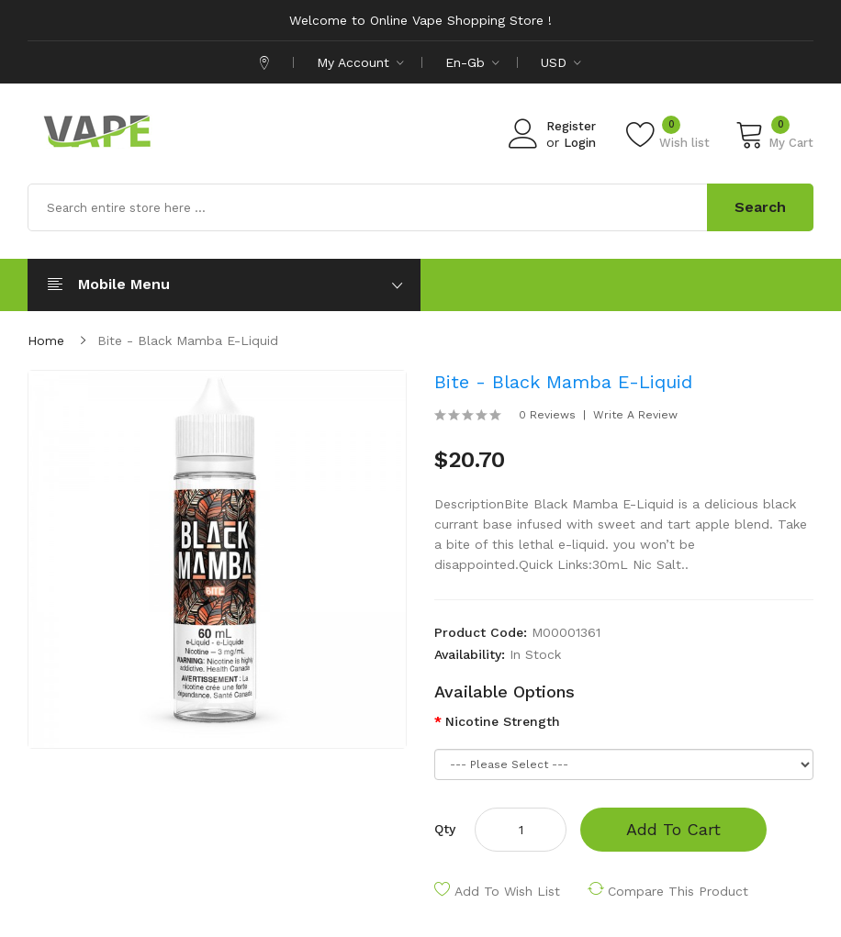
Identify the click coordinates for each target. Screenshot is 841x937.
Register (571, 126)
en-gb (472, 62)
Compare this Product (678, 891)
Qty (444, 828)
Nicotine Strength (502, 721)
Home (46, 340)
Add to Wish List (507, 891)
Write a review (635, 414)
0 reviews (547, 414)
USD (561, 62)
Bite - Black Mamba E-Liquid (187, 340)
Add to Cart (673, 829)
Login (580, 143)
